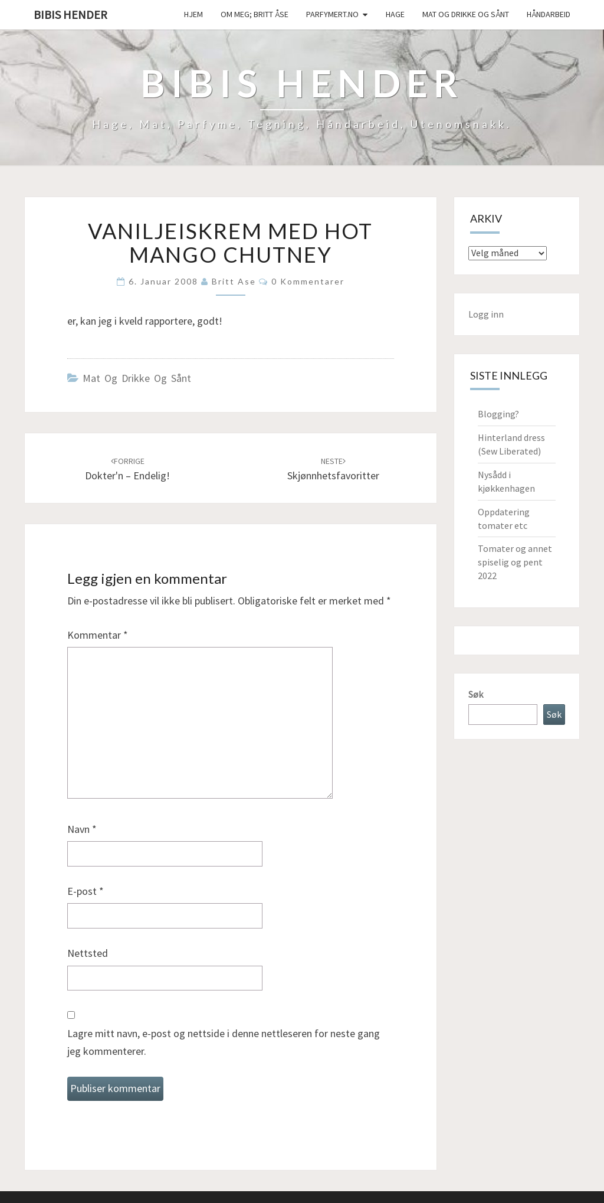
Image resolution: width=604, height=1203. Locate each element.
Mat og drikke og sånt (465, 14)
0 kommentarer (307, 281)
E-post (85, 891)
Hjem (193, 14)
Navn (82, 829)
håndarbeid (548, 14)
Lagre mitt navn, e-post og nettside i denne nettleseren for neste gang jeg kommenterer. (223, 1042)
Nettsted (87, 953)
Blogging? (498, 414)
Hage (395, 14)
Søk (475, 694)
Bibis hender (70, 14)
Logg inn (486, 314)
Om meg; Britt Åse (254, 14)
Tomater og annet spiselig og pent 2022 (515, 561)
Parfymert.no (332, 14)
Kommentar (97, 635)
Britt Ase (234, 281)
